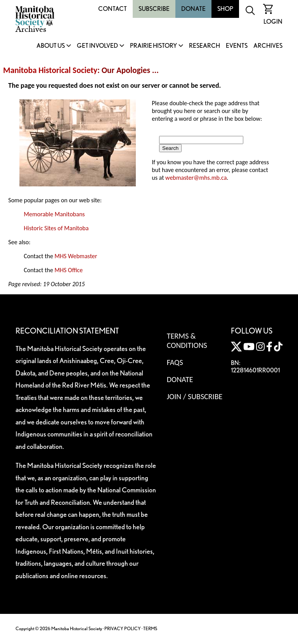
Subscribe (154, 8)
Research (204, 46)
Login (272, 21)
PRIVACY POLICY (122, 628)
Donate (193, 8)
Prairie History (153, 46)
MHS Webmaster (75, 256)
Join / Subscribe (195, 396)
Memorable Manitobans (54, 214)
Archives (267, 46)
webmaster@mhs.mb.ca (196, 177)
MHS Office (68, 270)
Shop (225, 8)
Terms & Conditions (187, 340)
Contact (112, 8)
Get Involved (97, 46)
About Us (50, 46)
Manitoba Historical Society (50, 70)
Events (237, 46)
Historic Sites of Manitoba (56, 228)
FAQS (175, 362)
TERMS (150, 628)
